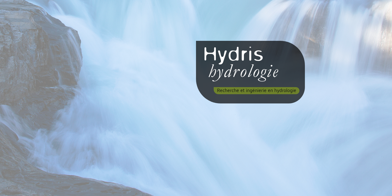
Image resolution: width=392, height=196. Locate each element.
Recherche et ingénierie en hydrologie (256, 90)
